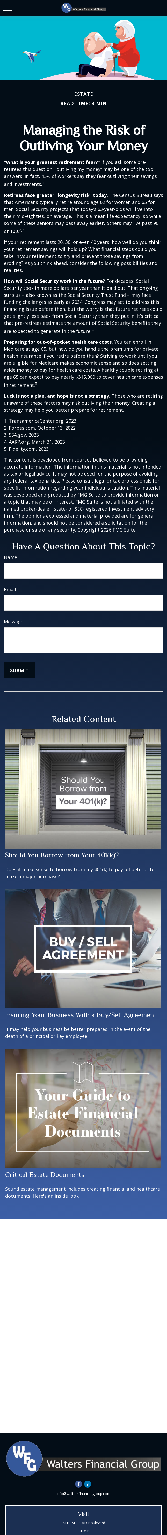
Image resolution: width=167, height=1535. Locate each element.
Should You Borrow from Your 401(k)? (62, 855)
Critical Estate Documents (44, 1175)
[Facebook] (78, 1484)
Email (10, 589)
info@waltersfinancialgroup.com (84, 1493)
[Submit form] (19, 670)
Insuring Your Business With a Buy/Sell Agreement (80, 1015)
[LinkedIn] (87, 1484)
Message (13, 621)
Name (10, 557)
